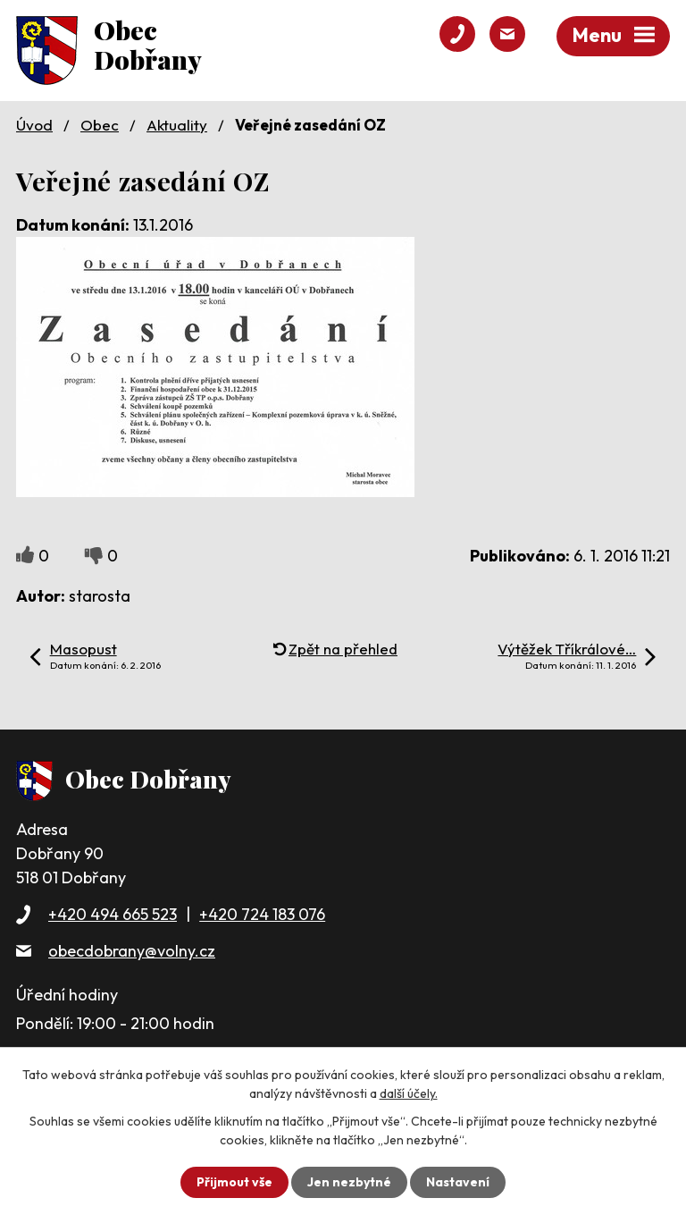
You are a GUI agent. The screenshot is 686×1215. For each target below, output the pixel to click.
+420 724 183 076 (262, 914)
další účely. (409, 1093)
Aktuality (176, 124)
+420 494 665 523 (112, 914)
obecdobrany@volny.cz (131, 951)
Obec (99, 124)
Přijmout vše (234, 1182)
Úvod (34, 124)
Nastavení (457, 1182)
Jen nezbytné (349, 1182)
